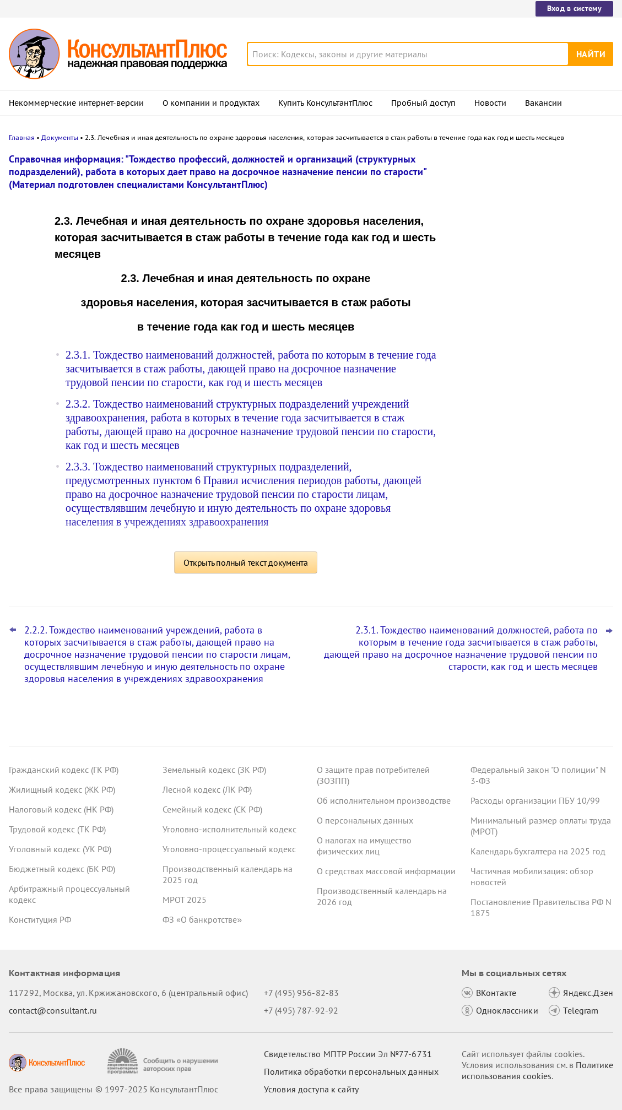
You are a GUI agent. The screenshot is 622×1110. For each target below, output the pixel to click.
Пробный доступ (423, 103)
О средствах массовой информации (386, 870)
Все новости (482, 409)
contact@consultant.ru (53, 1010)
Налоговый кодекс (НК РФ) (61, 809)
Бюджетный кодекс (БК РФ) (62, 868)
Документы (59, 137)
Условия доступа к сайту (311, 1089)
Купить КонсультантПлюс (325, 103)
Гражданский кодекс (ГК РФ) (63, 769)
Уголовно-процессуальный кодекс (229, 848)
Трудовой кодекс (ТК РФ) (57, 829)
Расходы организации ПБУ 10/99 (535, 800)
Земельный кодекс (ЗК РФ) (214, 769)
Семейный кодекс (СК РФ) (212, 809)
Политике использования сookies (537, 1070)
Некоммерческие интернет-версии (76, 103)
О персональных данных (365, 820)
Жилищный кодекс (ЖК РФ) (62, 789)
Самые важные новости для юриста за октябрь (530, 320)
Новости (490, 103)
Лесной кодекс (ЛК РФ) (207, 789)
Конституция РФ (40, 919)
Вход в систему (574, 8)
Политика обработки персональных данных (351, 1071)
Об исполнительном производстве (384, 800)
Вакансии (543, 103)
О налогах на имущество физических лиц (364, 846)
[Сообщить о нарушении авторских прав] (163, 1061)
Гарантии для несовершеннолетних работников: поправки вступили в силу (530, 270)
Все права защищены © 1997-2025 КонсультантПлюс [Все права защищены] (113, 1089)
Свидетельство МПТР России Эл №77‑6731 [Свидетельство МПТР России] (348, 1053)
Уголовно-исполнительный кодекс (229, 829)
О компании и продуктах (211, 103)
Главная (22, 137)
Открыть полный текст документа (245, 562)
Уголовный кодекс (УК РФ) (60, 848)
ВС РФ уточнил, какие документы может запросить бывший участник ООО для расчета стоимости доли (524, 374)
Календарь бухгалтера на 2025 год (537, 851)
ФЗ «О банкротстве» (202, 919)
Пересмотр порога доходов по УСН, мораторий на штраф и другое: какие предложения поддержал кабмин (527, 216)
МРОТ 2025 (185, 899)
